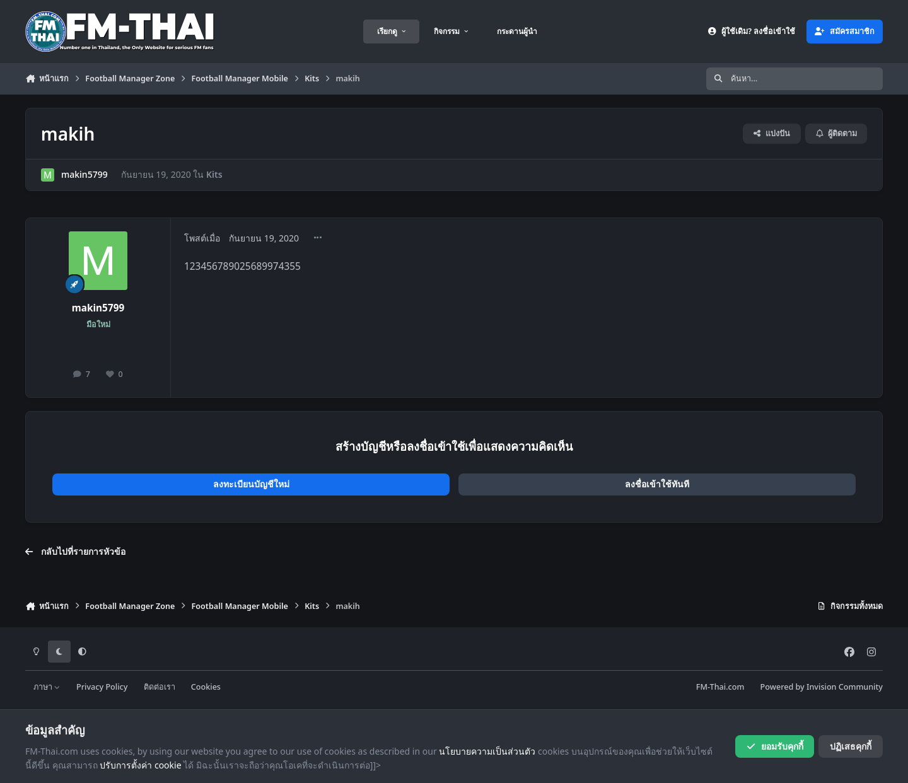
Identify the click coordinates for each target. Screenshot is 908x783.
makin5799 (84, 174)
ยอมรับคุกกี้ (775, 746)
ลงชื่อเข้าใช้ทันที (657, 484)
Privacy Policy (101, 687)
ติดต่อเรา (159, 687)
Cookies (206, 687)
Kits (214, 174)
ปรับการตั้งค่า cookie (140, 765)
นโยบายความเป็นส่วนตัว (487, 751)
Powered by (821, 687)
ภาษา (47, 687)
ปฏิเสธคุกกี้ (850, 746)
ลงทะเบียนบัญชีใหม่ (251, 484)
